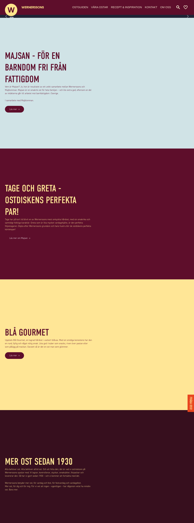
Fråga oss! (191, 403)
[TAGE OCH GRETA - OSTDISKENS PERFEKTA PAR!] (145, 214)
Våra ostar (99, 6)
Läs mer (13, 109)
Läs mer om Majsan (18, 238)
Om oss (165, 6)
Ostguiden (80, 6)
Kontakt (151, 6)
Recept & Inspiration (126, 6)
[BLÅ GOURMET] (145, 344)
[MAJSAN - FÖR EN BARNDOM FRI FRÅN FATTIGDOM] (145, 83)
